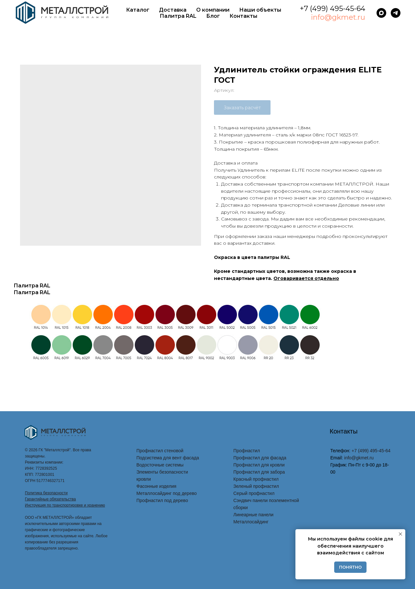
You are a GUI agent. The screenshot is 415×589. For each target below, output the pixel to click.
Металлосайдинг (251, 521)
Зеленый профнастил (256, 486)
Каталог (137, 10)
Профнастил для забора (259, 472)
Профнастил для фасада (259, 457)
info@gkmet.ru (338, 17)
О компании (212, 10)
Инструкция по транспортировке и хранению (65, 505)
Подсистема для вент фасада (167, 457)
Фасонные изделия (156, 486)
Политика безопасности (46, 493)
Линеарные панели (253, 514)
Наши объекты (260, 10)
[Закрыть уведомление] (400, 534)
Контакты (243, 16)
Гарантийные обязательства (50, 499)
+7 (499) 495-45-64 (332, 8)
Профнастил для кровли (259, 464)
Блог (213, 16)
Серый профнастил (253, 493)
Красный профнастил (256, 479)
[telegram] (395, 13)
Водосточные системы (160, 464)
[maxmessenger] (381, 13)
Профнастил (246, 450)
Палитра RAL (178, 16)
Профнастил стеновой (159, 450)
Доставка (172, 10)
